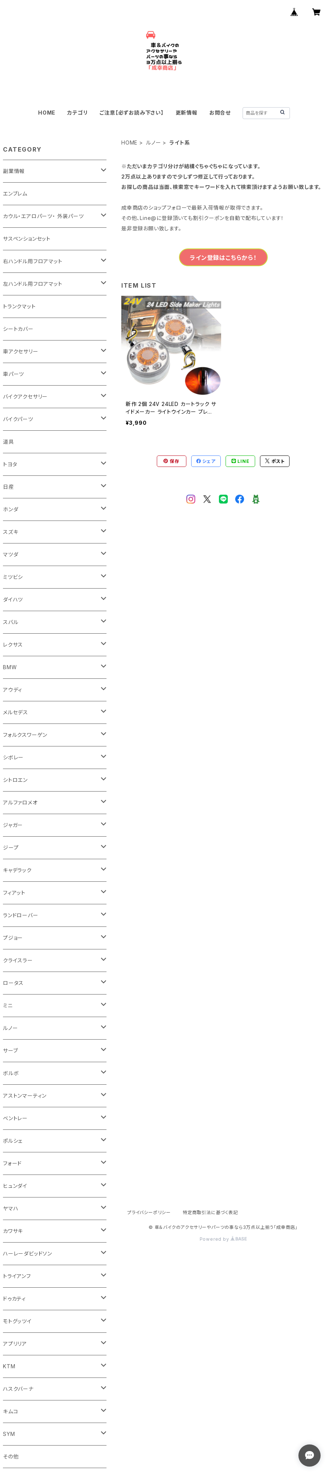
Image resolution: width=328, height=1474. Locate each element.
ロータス (13, 983)
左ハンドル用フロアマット (32, 284)
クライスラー (18, 960)
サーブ (10, 1050)
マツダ (10, 554)
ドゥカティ (14, 1298)
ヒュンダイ (15, 1186)
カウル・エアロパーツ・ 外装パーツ (43, 216)
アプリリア (15, 1344)
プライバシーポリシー (149, 1212)
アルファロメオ (20, 802)
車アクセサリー (20, 351)
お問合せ (220, 112)
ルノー (153, 142)
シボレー (13, 757)
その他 (10, 1456)
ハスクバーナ (18, 1389)
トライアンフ (17, 1276)
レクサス (13, 644)
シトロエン (15, 780)
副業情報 (14, 171)
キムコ (10, 1411)
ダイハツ (13, 599)
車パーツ (13, 374)
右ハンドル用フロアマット (32, 261)
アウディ (12, 690)
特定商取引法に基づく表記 (210, 1212)
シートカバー (18, 329)
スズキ (10, 532)
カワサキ (13, 1231)
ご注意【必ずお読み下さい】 (131, 112)
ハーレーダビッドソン (27, 1253)
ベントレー (15, 1118)
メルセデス (15, 712)
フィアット (14, 893)
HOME (46, 112)
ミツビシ (13, 577)
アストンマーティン (25, 1095)
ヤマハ (10, 1208)
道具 (8, 441)
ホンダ (10, 509)
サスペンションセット (27, 238)
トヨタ (10, 464)
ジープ (10, 847)
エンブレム (15, 193)
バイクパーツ (18, 419)
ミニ (8, 1005)
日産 (8, 487)
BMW (10, 667)
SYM (9, 1434)
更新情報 (186, 112)
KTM (9, 1366)
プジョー (13, 938)
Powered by (223, 1239)
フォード (12, 1163)
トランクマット (19, 306)
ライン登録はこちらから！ (223, 257)
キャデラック (17, 870)
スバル (10, 622)
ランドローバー (20, 915)
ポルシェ (13, 1141)
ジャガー (13, 825)
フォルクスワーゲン (25, 735)
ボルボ (11, 1073)
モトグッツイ (17, 1321)
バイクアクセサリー (25, 396)
